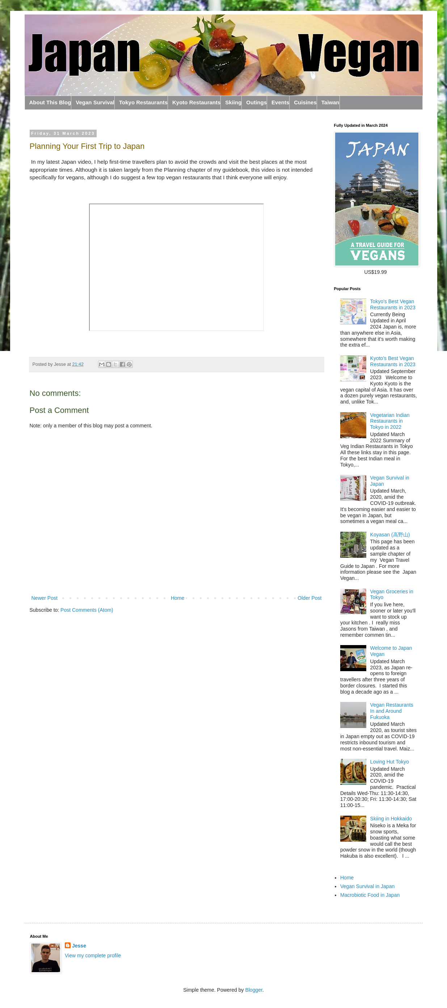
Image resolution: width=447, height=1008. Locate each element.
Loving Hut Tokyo (389, 762)
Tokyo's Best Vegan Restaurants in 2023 (393, 304)
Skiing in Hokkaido (391, 818)
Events (280, 102)
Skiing (233, 102)
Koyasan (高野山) (390, 535)
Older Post (309, 598)
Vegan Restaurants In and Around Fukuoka (391, 711)
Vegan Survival (95, 102)
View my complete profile (93, 955)
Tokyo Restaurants (143, 102)
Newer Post (44, 598)
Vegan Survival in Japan (367, 886)
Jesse (79, 946)
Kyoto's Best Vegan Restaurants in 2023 (393, 361)
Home (177, 598)
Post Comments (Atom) (86, 610)
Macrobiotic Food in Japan (370, 895)
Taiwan (330, 102)
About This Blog (50, 102)
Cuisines (305, 102)
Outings (256, 102)
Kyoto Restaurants (196, 102)
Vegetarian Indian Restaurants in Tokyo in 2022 (390, 421)
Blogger (253, 990)
